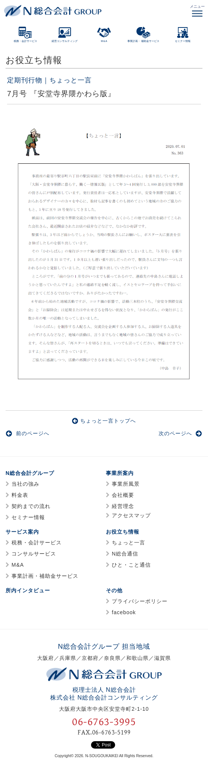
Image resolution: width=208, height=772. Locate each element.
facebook (124, 612)
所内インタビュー (28, 590)
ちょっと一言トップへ (104, 421)
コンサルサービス (34, 554)
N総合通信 (125, 554)
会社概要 (123, 495)
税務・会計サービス (37, 542)
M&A (18, 565)
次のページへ (180, 433)
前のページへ (27, 433)
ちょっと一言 (128, 542)
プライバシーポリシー (140, 601)
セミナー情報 (28, 517)
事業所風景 (126, 484)
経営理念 (123, 506)
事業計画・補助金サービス (45, 576)
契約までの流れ (31, 506)
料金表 (20, 495)
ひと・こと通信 (131, 565)
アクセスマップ (131, 515)
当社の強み (25, 484)
